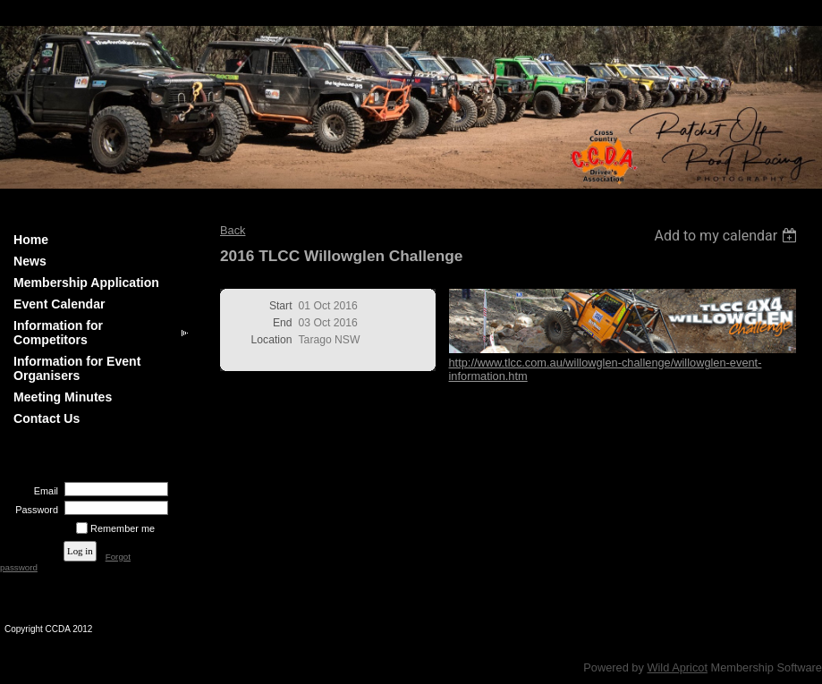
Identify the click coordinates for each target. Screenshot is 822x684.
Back (232, 230)
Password (33, 509)
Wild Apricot (677, 667)
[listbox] (727, 235)
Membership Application (86, 282)
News (30, 261)
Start (280, 306)
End (282, 323)
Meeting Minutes (62, 397)
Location (271, 340)
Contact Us (46, 418)
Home (30, 239)
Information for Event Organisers (76, 368)
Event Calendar (59, 304)
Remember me (122, 528)
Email (43, 491)
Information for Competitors (58, 332)
